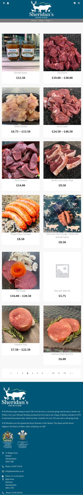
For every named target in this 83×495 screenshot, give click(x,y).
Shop (41, 20)
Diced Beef (62, 73)
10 (53, 373)
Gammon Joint (21, 344)
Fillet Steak (21, 291)
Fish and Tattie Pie (62, 291)
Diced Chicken (21, 126)
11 (59, 373)
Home (34, 20)
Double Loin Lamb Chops (62, 180)
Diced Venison (21, 180)
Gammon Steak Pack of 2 (62, 354)
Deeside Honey (20, 73)
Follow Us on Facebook (14, 476)
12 (65, 373)
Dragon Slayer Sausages (21, 234)
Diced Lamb (62, 126)
